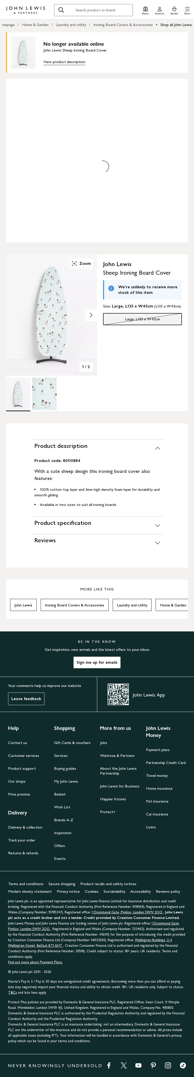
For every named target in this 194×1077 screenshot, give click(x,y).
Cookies (92, 891)
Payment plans (158, 749)
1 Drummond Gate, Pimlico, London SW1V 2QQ (127, 912)
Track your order (21, 840)
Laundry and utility (71, 24)
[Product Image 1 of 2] (18, 394)
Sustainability (114, 891)
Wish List (62, 807)
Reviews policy (168, 891)
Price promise (19, 794)
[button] (187, 10)
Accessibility (140, 891)
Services (61, 755)
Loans (151, 827)
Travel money (157, 775)
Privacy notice (68, 891)
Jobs (103, 742)
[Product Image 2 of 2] (44, 394)
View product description (64, 61)
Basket (60, 794)
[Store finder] (145, 10)
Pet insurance (157, 801)
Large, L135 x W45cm (131, 320)
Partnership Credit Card (166, 762)
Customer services (23, 755)
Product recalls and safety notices (108, 883)
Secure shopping (61, 883)
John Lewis (23, 605)
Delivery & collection (25, 827)
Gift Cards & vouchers (72, 742)
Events (60, 858)
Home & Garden (35, 24)
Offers (59, 845)
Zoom (81, 264)
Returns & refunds (23, 853)
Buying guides (65, 768)
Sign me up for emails (97, 662)
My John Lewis (66, 781)
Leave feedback (26, 698)
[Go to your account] (159, 10)
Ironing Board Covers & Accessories (123, 24)
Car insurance (157, 814)
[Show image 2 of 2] (91, 315)
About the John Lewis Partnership (118, 771)
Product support (22, 768)
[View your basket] (174, 10)
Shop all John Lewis (176, 24)
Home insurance (159, 788)
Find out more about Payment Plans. (35, 962)
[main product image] (27, 52)
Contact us (17, 742)
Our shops (17, 781)
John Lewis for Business (119, 786)
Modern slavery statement (30, 891)
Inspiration (62, 832)
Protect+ (107, 811)
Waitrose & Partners (117, 755)
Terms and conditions (25, 883)
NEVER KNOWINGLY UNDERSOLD (55, 1065)
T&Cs (12, 992)
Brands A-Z (63, 819)
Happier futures (113, 799)
